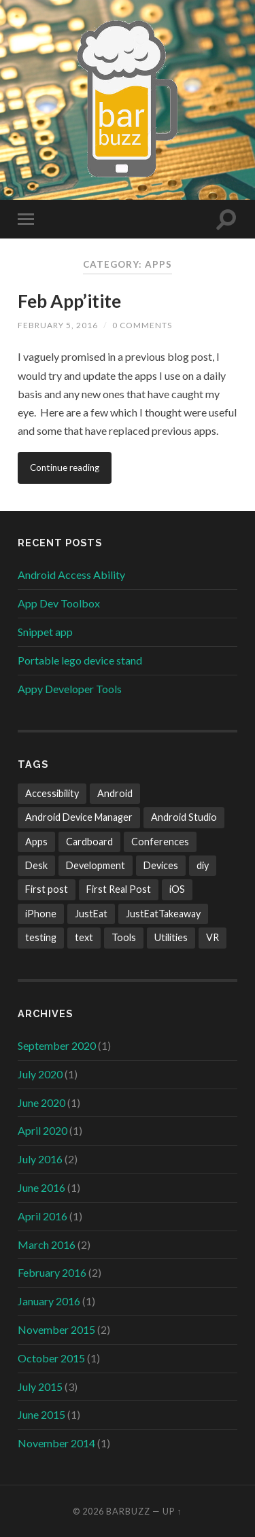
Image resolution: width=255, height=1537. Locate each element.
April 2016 (42, 1215)
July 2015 (40, 1386)
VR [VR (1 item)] (212, 937)
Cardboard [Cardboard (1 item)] (89, 841)
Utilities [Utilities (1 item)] (171, 937)
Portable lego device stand (80, 660)
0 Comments (142, 325)
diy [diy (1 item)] (203, 865)
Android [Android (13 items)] (115, 793)
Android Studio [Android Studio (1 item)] (184, 817)
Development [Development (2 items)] (95, 865)
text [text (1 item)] (84, 937)
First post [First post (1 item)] (46, 889)
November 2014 (56, 1442)
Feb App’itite (69, 301)
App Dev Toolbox (59, 603)
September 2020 (57, 1045)
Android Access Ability (71, 574)
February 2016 (52, 1272)
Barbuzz (128, 1511)
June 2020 (41, 1102)
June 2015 (41, 1414)
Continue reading (64, 467)
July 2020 (40, 1073)
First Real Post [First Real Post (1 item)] (118, 889)
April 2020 (42, 1130)
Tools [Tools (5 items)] (124, 937)
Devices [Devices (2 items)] (160, 865)
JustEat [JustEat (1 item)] (91, 913)
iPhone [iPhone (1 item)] (40, 913)
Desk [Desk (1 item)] (36, 865)
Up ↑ (172, 1511)
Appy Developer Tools (70, 688)
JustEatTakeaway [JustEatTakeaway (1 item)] (163, 913)
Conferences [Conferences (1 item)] (160, 841)
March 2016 (46, 1244)
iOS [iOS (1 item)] (177, 889)
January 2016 (49, 1300)
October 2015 (51, 1358)
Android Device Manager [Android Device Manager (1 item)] (79, 817)
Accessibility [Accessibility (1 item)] (52, 793)
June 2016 (41, 1187)
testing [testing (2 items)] (40, 937)
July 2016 (40, 1158)
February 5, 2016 (58, 325)
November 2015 (56, 1329)
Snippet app (45, 631)
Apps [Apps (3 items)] (36, 841)
